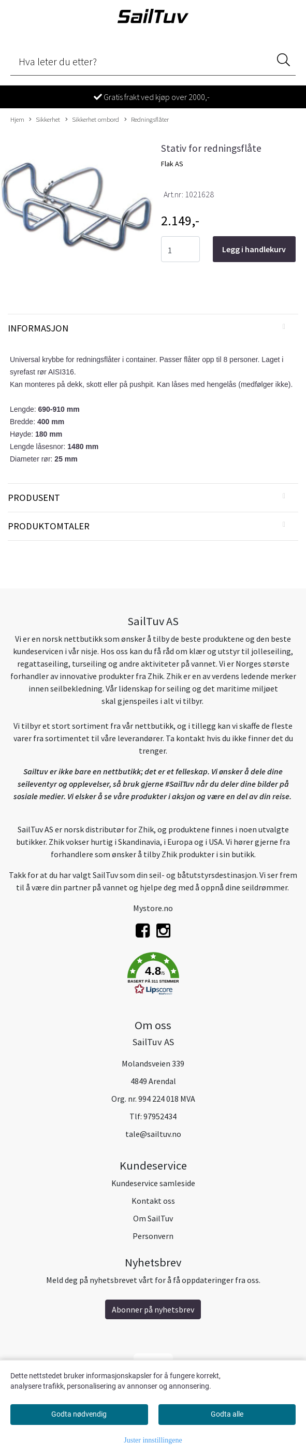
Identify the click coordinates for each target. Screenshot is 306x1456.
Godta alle (227, 1414)
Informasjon (38, 328)
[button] (153, 975)
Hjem (17, 119)
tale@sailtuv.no (153, 1134)
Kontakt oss (153, 1200)
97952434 (160, 1116)
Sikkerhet (44, 119)
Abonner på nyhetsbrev (153, 1309)
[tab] (153, 328)
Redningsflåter (146, 119)
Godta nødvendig (79, 1414)
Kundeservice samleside (153, 1183)
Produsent (34, 497)
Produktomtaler (49, 526)
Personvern (153, 1236)
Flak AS (172, 163)
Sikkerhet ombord (92, 119)
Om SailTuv (153, 1218)
